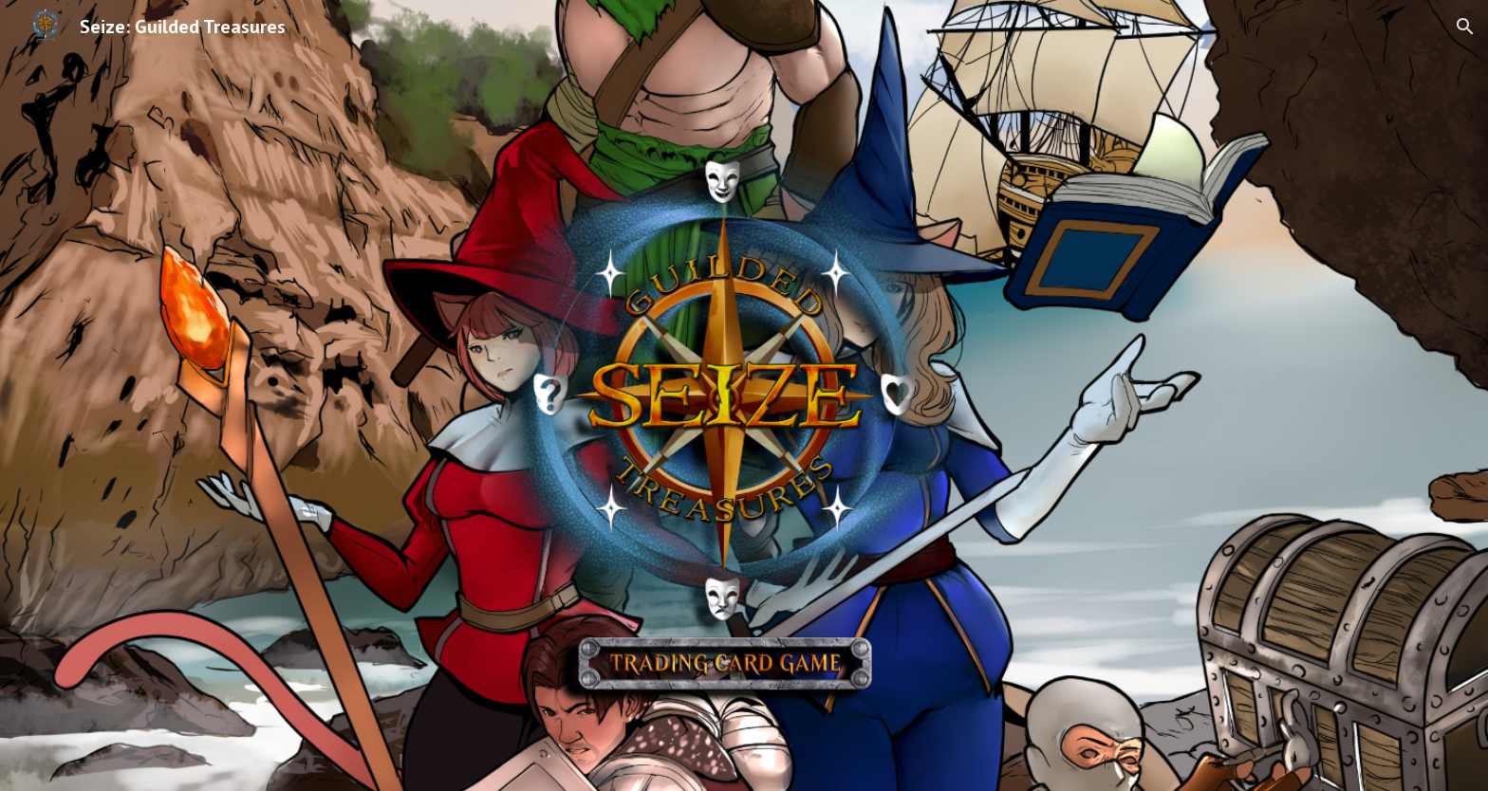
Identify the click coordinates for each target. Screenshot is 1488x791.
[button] (1465, 26)
